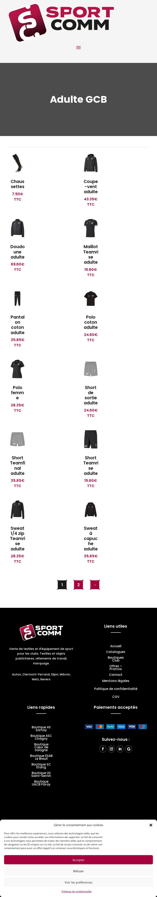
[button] (151, 825)
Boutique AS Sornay (41, 729)
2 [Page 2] (78, 585)
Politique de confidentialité (77, 891)
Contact (115, 675)
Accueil (115, 646)
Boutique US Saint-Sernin (41, 775)
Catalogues (115, 652)
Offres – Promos (115, 668)
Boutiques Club (116, 659)
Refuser (78, 871)
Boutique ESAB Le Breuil (41, 757)
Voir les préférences (78, 882)
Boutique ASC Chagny (41, 737)
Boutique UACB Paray (41, 783)
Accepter (79, 860)
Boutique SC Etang (41, 766)
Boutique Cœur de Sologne (41, 747)
